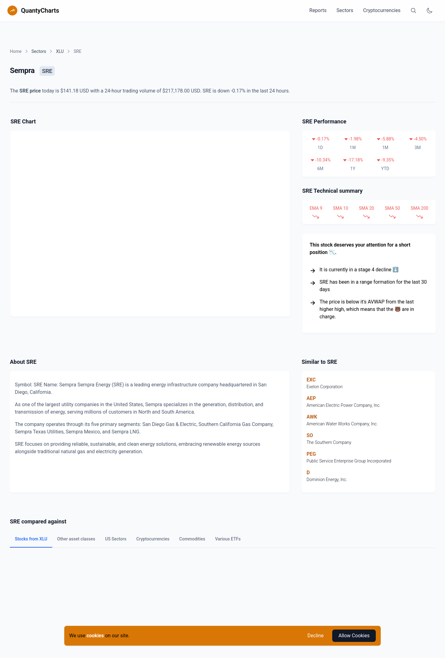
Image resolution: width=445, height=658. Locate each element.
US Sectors (115, 538)
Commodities (192, 538)
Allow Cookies (354, 636)
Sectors (345, 10)
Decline (315, 636)
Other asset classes (76, 538)
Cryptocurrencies (381, 10)
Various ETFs (228, 538)
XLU (60, 51)
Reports (318, 10)
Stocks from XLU (31, 538)
